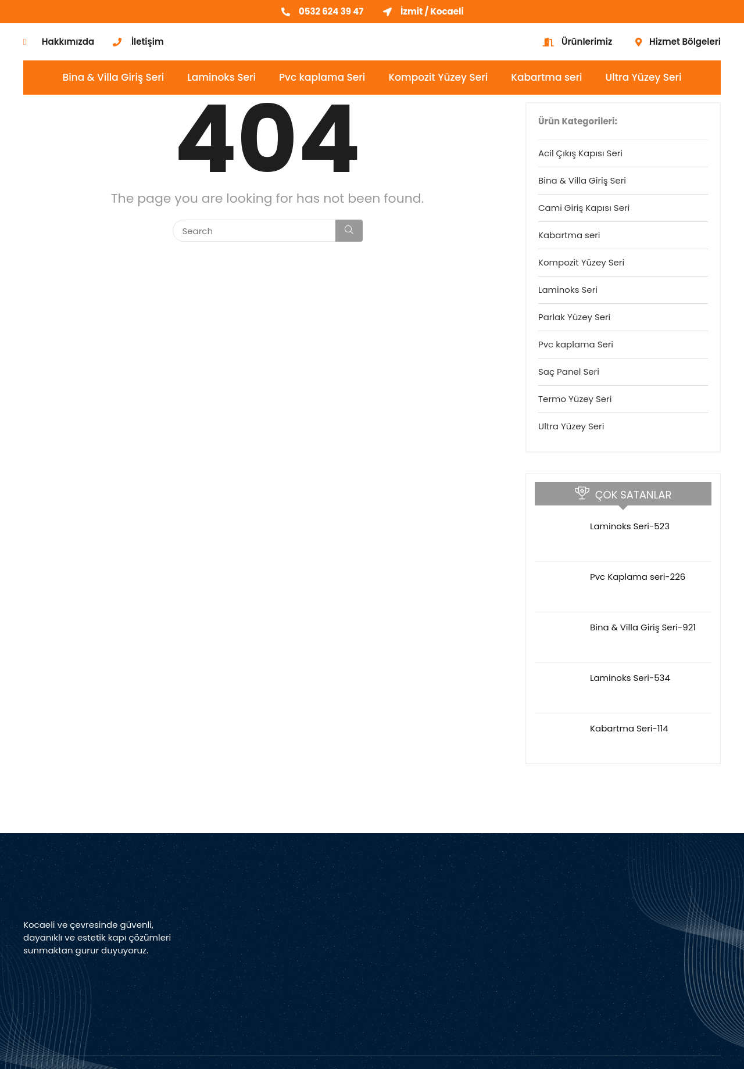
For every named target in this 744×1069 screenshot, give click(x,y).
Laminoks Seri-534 (630, 678)
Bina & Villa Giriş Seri (113, 77)
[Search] (349, 231)
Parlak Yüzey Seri (574, 317)
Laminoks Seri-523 (630, 526)
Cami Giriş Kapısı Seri (583, 208)
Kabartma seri (546, 77)
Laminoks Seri (221, 77)
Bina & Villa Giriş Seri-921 (643, 627)
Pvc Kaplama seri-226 (637, 577)
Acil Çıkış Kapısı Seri (580, 153)
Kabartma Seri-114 (629, 728)
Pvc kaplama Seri (322, 77)
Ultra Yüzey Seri (644, 77)
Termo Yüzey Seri (574, 399)
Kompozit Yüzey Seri (438, 77)
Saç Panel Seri (568, 371)
